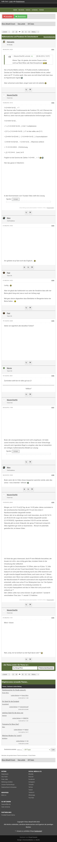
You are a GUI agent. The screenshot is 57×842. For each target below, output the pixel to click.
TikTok (30, 787)
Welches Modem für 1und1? (12, 736)
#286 (52, 376)
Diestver (4, 715)
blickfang (4, 738)
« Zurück (4, 31)
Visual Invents (32, 837)
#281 (52, 49)
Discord (30, 776)
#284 (52, 280)
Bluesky (30, 774)
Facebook (31, 779)
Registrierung (20, 1)
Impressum (4, 774)
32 (29, 31)
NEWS (15, 10)
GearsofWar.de (6, 804)
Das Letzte (21, 24)
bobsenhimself (24, 707)
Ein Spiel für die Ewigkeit (10, 701)
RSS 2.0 (3, 795)
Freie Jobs (4, 779)
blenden (38, 831)
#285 (52, 321)
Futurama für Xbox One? (10, 724)
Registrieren (21, 16)
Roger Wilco (5, 693)
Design (19, 840)
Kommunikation (28, 840)
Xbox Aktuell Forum (8, 24)
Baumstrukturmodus (49, 37)
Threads (31, 784)
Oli (27, 741)
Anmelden (8, 16)
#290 (52, 618)
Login (11, 1)
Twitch (30, 790)
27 (13, 31)
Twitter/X (31, 792)
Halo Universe (5, 807)
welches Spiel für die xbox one (12, 713)
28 (16, 31)
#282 (52, 103)
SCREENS (35, 10)
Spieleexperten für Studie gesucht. (14, 690)
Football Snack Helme (8, 815)
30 (22, 31)
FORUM (41, 10)
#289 (52, 502)
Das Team (4, 776)
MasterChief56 (12, 95)
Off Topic (31, 24)
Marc (3, 727)
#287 (52, 407)
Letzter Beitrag (15, 695)
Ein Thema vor (23, 665)
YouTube (31, 798)
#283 (52, 225)
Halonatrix (10, 42)
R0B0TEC (25, 718)
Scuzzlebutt (5, 704)
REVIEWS (21, 10)
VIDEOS (28, 10)
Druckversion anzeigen (10, 749)
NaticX (26, 729)
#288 (52, 475)
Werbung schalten (7, 782)
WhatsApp (31, 795)
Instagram (31, 782)
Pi (21, 507)
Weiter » (34, 31)
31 (26, 31)
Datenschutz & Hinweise (8, 787)
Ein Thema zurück (10, 665)
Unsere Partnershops (8, 784)
